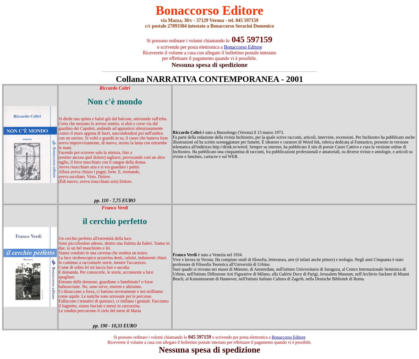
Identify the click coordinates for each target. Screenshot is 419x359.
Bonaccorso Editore (289, 337)
